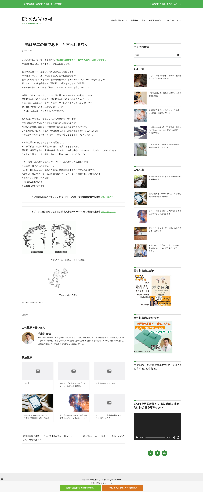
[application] (157, 426)
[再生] (137, 437)
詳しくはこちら (108, 197)
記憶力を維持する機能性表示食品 (80, 488)
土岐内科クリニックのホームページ (165, 4)
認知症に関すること (119, 20)
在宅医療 (134, 20)
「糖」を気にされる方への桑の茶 (122, 488)
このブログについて (173, 20)
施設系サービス (155, 20)
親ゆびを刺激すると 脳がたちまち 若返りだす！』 (82, 60)
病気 (143, 20)
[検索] (157, 55)
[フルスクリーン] (178, 437)
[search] (178, 55)
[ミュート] (173, 437)
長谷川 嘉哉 (44, 333)
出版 (25, 315)
